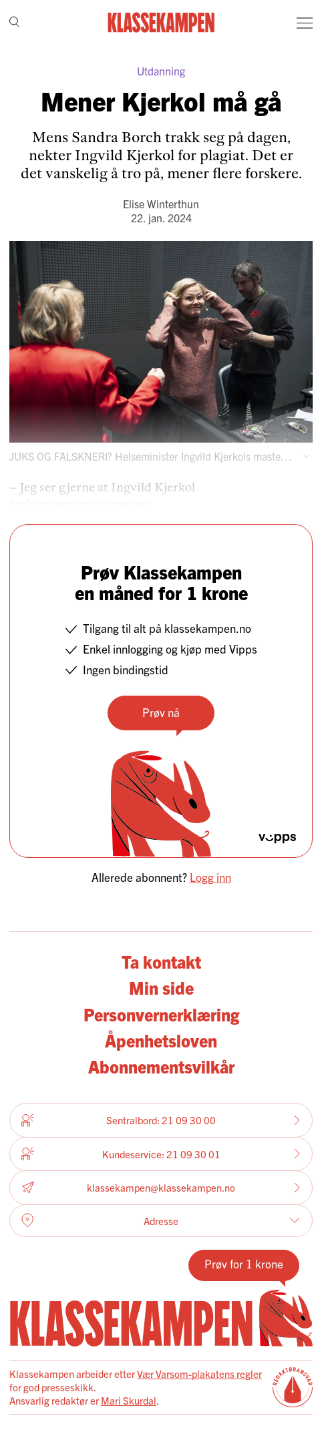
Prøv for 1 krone (243, 1263)
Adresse (160, 1220)
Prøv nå (161, 712)
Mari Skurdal (128, 1400)
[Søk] (14, 23)
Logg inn (210, 877)
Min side (161, 987)
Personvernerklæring (161, 1014)
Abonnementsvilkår (161, 1066)
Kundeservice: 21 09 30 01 (161, 1153)
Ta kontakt (161, 961)
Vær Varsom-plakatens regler (199, 1373)
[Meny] (305, 22)
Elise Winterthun (161, 203)
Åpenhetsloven (161, 1040)
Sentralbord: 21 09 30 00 (161, 1120)
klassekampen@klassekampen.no (161, 1187)
